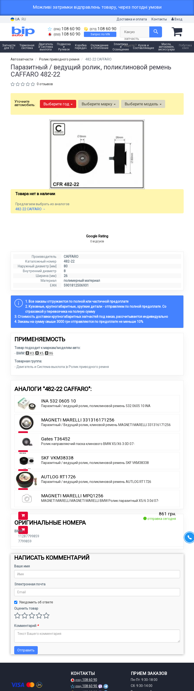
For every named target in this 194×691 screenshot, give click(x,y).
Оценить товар (26, 617)
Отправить (26, 659)
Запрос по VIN (100, 34)
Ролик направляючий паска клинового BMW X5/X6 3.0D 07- (88, 452)
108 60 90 (64, 28)
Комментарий (26, 634)
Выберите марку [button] (99, 104)
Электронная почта (29, 593)
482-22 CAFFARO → (30, 209)
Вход (176, 19)
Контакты (159, 19)
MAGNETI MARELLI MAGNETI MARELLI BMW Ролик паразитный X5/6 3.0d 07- (100, 509)
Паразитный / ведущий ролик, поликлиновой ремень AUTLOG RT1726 (96, 490)
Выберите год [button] (58, 104)
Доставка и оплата (132, 19)
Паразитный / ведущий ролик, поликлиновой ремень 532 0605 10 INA (95, 414)
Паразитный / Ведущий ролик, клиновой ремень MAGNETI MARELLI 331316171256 (106, 433)
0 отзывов (45, 84)
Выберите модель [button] (143, 104)
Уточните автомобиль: (24, 103)
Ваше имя (22, 575)
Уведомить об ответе (33, 611)
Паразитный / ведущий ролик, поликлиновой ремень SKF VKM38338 (95, 471)
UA (15, 19)
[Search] (155, 31)
